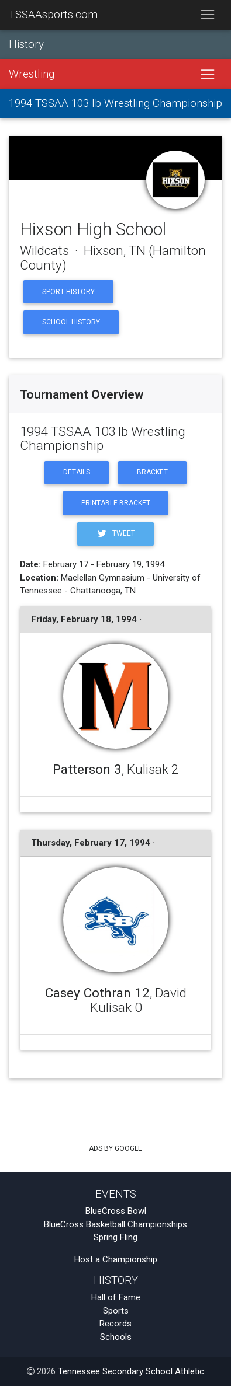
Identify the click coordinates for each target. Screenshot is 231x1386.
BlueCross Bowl (115, 1211)
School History (71, 322)
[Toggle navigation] (207, 15)
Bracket (152, 472)
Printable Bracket (115, 503)
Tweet (115, 534)
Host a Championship (115, 1259)
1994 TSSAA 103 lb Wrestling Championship (115, 103)
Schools (116, 1337)
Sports (116, 1310)
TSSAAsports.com (53, 14)
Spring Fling (115, 1237)
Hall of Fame (115, 1297)
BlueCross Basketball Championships (115, 1224)
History (26, 44)
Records (115, 1323)
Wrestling (31, 74)
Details (76, 472)
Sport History (68, 292)
